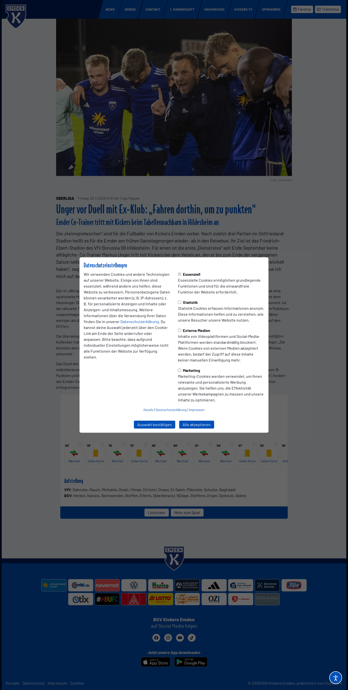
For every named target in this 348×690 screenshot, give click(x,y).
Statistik (188, 302)
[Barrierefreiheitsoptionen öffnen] (335, 677)
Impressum (197, 410)
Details (148, 410)
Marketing (189, 370)
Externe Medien (194, 330)
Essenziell (189, 274)
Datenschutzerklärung (139, 321)
